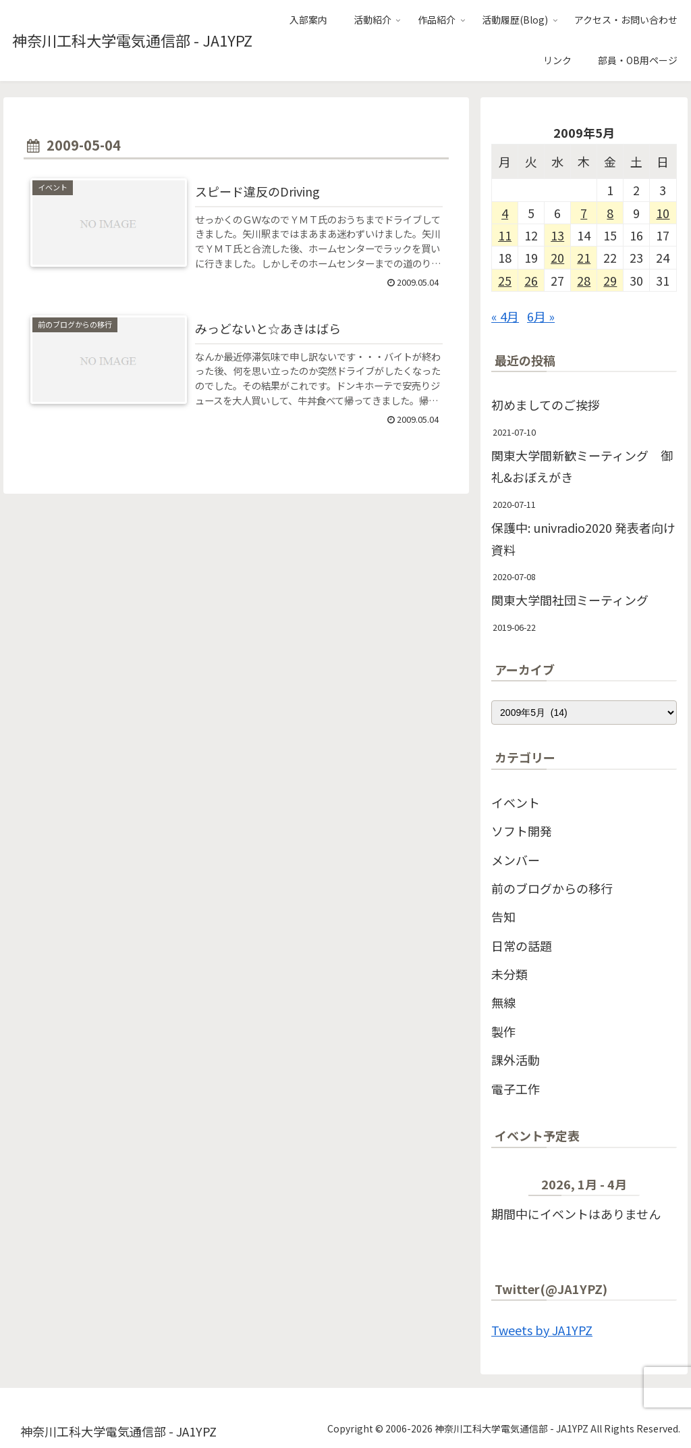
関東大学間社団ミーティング (569, 600)
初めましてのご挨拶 (545, 404)
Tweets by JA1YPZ (541, 1330)
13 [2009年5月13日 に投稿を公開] (557, 235)
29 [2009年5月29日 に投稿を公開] (610, 280)
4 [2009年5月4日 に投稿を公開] (504, 213)
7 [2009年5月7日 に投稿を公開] (583, 213)
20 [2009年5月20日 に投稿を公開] (557, 257)
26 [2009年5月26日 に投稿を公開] (531, 280)
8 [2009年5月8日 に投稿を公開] (610, 213)
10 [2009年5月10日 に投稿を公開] (662, 213)
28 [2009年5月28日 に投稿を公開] (583, 280)
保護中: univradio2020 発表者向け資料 (583, 538)
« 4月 (505, 316)
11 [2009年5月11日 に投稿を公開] (505, 235)
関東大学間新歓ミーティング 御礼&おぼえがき (582, 466)
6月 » (541, 316)
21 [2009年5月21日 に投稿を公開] (583, 257)
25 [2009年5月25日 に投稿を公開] (505, 280)
